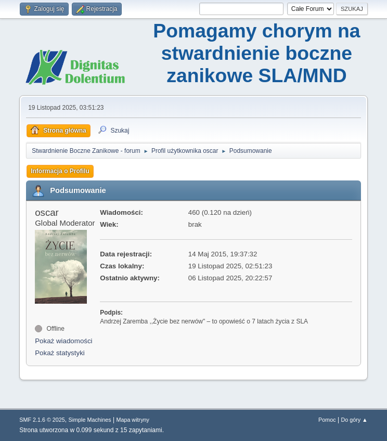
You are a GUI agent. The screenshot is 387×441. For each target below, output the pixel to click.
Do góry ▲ (354, 420)
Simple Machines (90, 420)
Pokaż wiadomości (63, 341)
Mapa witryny (132, 420)
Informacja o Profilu (60, 171)
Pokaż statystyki (60, 353)
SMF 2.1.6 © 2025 (42, 420)
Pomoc (327, 420)
